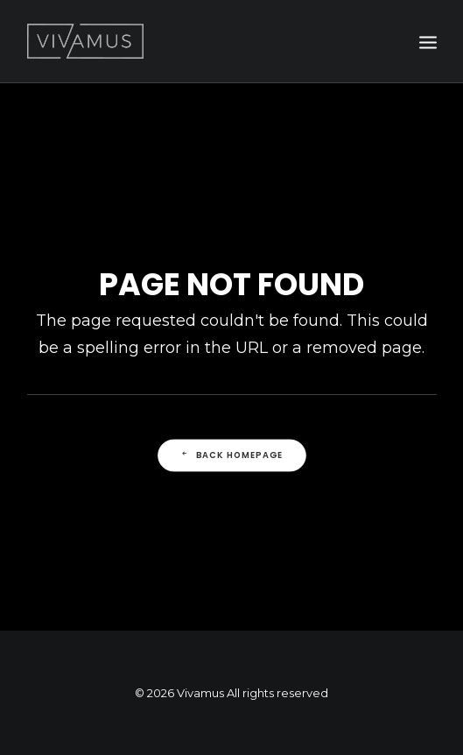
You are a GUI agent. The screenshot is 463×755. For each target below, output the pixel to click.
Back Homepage (231, 454)
